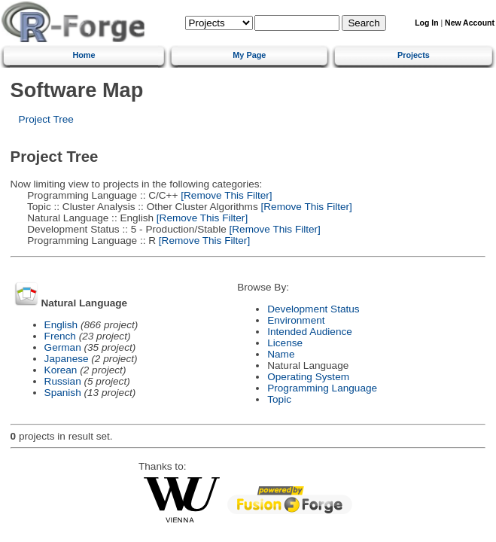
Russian (62, 381)
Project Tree (46, 119)
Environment (295, 320)
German (62, 347)
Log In (426, 23)
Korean (61, 370)
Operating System (308, 376)
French (60, 336)
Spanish (62, 392)
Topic (279, 399)
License (285, 343)
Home (83, 54)
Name (280, 354)
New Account (469, 23)
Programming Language (322, 388)
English (61, 324)
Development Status (313, 309)
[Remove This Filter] (225, 195)
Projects (413, 54)
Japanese (66, 358)
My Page (249, 54)
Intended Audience (309, 331)
